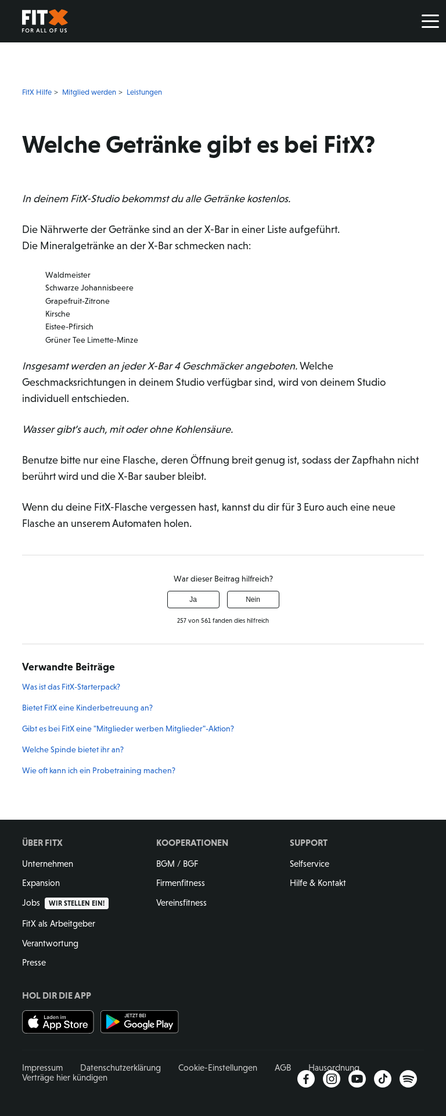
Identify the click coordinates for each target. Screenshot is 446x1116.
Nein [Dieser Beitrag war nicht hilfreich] (253, 599)
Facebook (306, 1079)
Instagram (331, 1079)
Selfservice (309, 864)
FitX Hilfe (37, 92)
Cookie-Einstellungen (217, 1067)
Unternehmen (47, 864)
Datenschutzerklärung (120, 1067)
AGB (283, 1067)
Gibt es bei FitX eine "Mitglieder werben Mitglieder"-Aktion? (128, 728)
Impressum (42, 1067)
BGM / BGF (177, 864)
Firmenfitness (180, 883)
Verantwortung (50, 943)
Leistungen (144, 92)
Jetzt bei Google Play (139, 1022)
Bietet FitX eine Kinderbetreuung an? (87, 707)
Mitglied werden (89, 92)
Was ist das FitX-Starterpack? (71, 686)
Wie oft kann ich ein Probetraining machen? (98, 770)
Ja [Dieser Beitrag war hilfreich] (193, 599)
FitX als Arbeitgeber (58, 923)
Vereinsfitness (181, 902)
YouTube (357, 1079)
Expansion (41, 883)
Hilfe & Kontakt (318, 883)
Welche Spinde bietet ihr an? (73, 749)
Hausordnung (333, 1067)
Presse (34, 962)
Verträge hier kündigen (64, 1077)
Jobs (65, 902)
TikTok (382, 1079)
